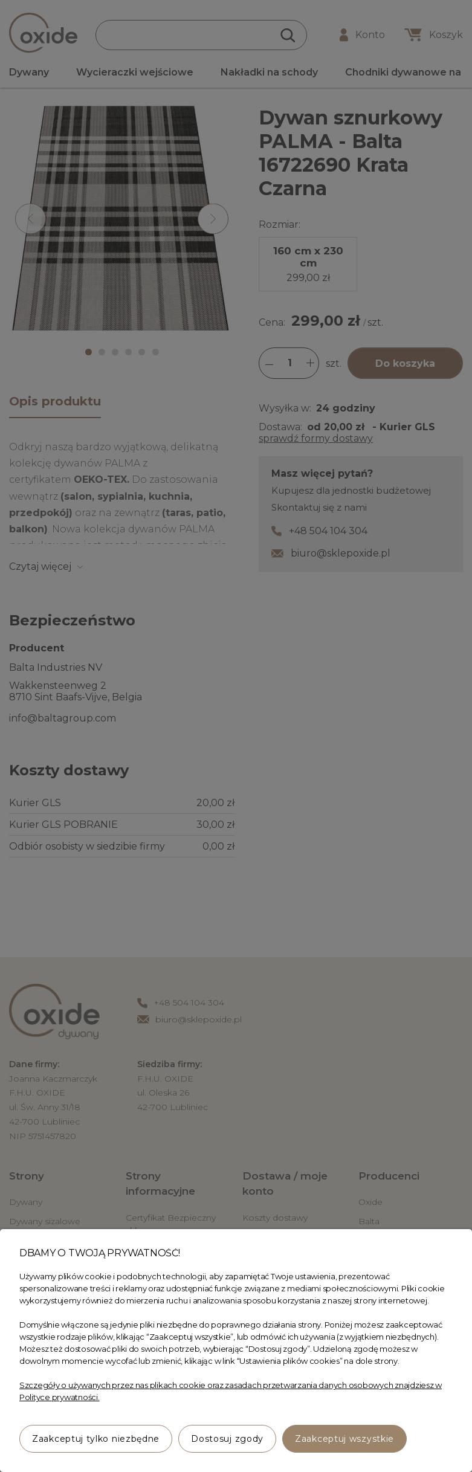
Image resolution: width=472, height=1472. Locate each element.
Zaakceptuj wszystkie (344, 1438)
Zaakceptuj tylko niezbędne (96, 1438)
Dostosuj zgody (227, 1438)
